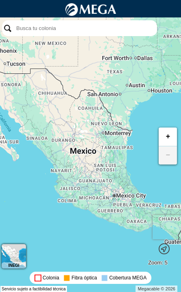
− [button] (168, 155)
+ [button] (168, 137)
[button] (164, 248)
